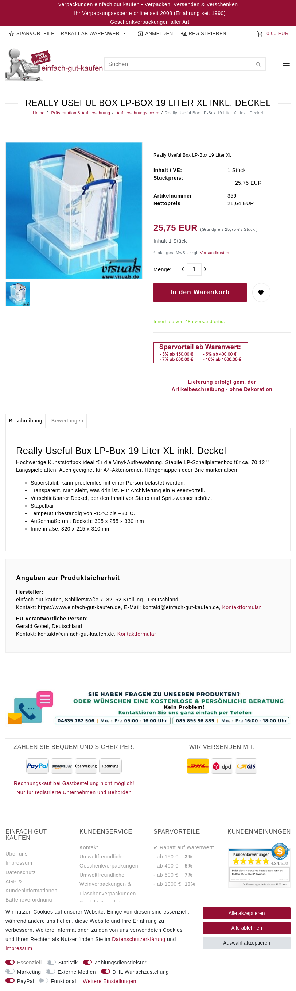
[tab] (25, 421)
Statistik (68, 962)
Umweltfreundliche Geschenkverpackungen (108, 861)
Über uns (16, 854)
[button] (67, 33)
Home (38, 113)
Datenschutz (20, 872)
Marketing (29, 972)
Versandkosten (214, 252)
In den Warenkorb (200, 292)
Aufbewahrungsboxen (137, 113)
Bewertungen (67, 421)
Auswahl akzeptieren (246, 943)
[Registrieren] (203, 33)
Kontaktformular (241, 607)
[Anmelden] (155, 33)
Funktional (63, 981)
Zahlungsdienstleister (120, 962)
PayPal (25, 981)
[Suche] (258, 65)
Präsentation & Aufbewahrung (80, 113)
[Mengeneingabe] (194, 269)
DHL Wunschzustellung (141, 972)
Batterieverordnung (28, 900)
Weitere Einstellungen (109, 981)
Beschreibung (25, 421)
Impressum (18, 863)
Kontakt (88, 847)
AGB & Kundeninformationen (31, 886)
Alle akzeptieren (247, 913)
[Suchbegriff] (185, 64)
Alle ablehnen (246, 928)
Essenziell (29, 962)
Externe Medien (77, 972)
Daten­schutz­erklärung (138, 939)
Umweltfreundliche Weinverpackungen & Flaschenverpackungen (107, 884)
